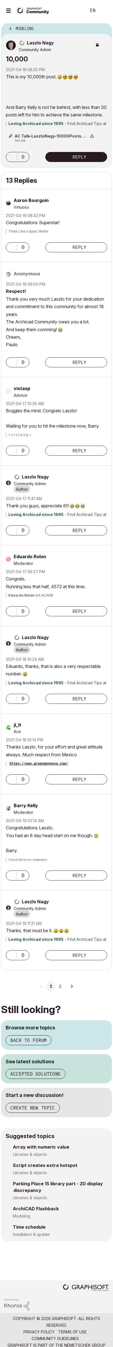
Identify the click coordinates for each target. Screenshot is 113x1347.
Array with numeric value (41, 1147)
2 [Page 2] (60, 986)
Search (73, 10)
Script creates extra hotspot (45, 1165)
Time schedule (29, 1227)
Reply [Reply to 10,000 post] (79, 157)
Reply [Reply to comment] (79, 247)
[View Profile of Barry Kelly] (26, 805)
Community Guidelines (55, 1338)
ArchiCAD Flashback (36, 1208)
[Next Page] (72, 986)
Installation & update (31, 1234)
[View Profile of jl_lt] (17, 725)
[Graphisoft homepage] (86, 1288)
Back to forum (28, 1040)
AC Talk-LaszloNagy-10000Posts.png (52, 136)
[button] (11, 157)
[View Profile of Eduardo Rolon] (30, 556)
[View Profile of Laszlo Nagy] (40, 43)
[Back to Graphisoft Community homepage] (34, 10)
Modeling (21, 1216)
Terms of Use (72, 1331)
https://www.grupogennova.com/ (39, 764)
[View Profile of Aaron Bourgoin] (31, 200)
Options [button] (104, 27)
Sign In (104, 10)
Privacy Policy (39, 1331)
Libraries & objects (30, 1154)
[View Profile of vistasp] (22, 388)
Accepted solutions (35, 1074)
